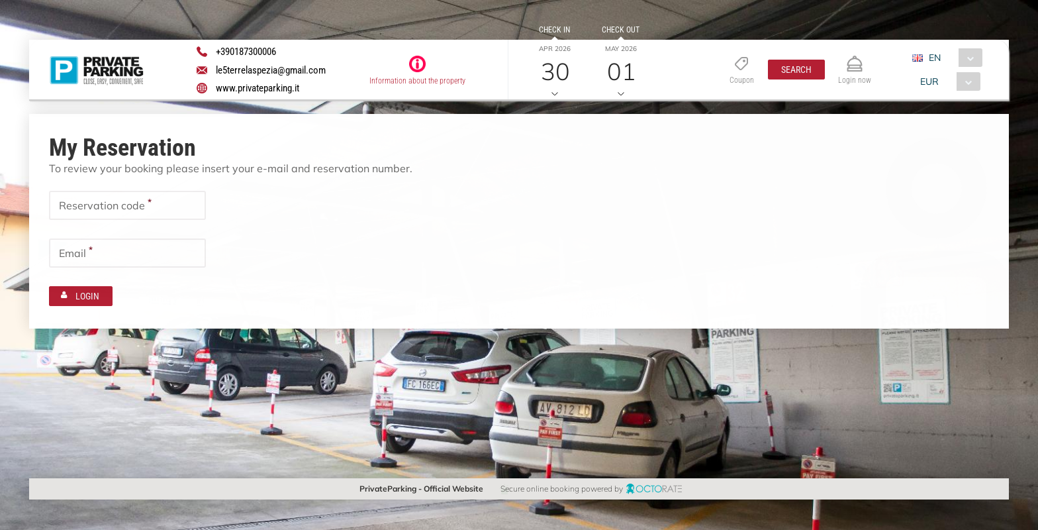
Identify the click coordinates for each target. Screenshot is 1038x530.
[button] (795, 70)
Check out (620, 30)
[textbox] (127, 205)
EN (935, 58)
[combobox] (952, 57)
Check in (554, 30)
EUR (929, 81)
